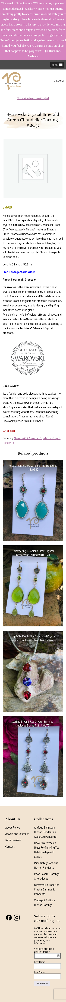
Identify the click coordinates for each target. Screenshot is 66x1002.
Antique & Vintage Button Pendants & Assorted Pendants (45, 832)
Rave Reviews (13, 840)
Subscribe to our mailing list (33, 98)
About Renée (12, 827)
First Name (40, 961)
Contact (10, 846)
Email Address (42, 951)
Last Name (39, 972)
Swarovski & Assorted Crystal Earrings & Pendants (46, 889)
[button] (57, 65)
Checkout (59, 80)
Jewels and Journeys (17, 833)
